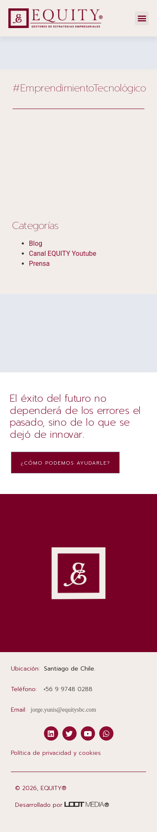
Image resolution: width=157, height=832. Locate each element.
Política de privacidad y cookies (56, 753)
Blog (35, 243)
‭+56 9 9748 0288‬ (68, 689)
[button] (142, 18)
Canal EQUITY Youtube (62, 253)
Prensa (39, 264)
